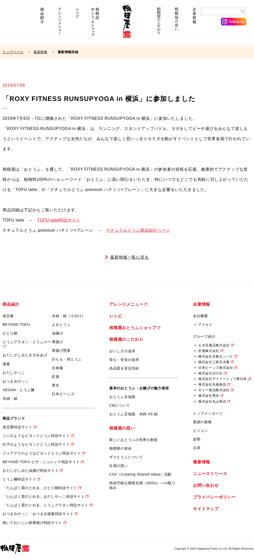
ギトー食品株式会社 (214, 390)
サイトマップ (206, 509)
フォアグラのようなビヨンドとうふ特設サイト (42, 453)
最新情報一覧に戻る (129, 257)
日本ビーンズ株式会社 (215, 368)
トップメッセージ (208, 413)
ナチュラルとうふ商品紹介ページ (138, 230)
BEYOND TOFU (16, 324)
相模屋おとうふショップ (95, 25)
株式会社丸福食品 (212, 384)
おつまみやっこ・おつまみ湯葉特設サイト (38, 514)
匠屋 (55, 377)
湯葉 (6, 364)
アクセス (205, 325)
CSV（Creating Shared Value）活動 (140, 474)
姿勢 (196, 439)
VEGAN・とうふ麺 (19, 390)
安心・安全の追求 (124, 360)
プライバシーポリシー (214, 497)
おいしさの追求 (122, 351)
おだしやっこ (14, 373)
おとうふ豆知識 (122, 397)
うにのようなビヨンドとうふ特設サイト (36, 436)
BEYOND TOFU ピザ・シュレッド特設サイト (41, 462)
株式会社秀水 (208, 396)
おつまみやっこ (16, 381)
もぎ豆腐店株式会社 (214, 345)
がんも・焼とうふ (67, 359)
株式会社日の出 (210, 373)
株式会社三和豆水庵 (214, 362)
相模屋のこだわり (159, 25)
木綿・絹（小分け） (68, 316)
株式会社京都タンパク (215, 356)
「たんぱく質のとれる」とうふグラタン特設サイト (45, 505)
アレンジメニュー (60, 25)
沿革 (196, 448)
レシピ (77, 25)
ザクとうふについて (126, 457)
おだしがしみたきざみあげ (25, 355)
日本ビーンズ (63, 394)
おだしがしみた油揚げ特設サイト (31, 470)
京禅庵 (57, 368)
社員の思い (118, 466)
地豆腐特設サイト (18, 427)
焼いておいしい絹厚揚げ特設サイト (32, 523)
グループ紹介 (204, 336)
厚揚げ (57, 342)
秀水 (55, 385)
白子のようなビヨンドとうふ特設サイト (36, 444)
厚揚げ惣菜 (61, 350)
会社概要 (200, 316)
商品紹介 (42, 25)
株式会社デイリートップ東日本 (222, 379)
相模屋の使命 (120, 448)
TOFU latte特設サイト (58, 220)
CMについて (119, 405)
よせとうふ (61, 324)
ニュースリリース (210, 474)
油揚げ (57, 333)
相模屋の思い (176, 25)
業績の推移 (202, 422)
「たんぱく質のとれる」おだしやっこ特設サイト (44, 496)
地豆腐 (8, 316)
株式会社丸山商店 (212, 401)
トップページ (13, 52)
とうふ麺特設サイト (19, 479)
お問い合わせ (206, 485)
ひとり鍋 (10, 333)
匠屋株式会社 (208, 351)
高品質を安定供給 (124, 368)
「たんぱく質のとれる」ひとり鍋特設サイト (40, 488)
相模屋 (127, 25)
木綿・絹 (10, 398)
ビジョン (200, 431)
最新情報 (40, 52)
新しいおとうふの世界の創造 (133, 440)
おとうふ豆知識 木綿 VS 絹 (133, 414)
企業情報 (194, 25)
